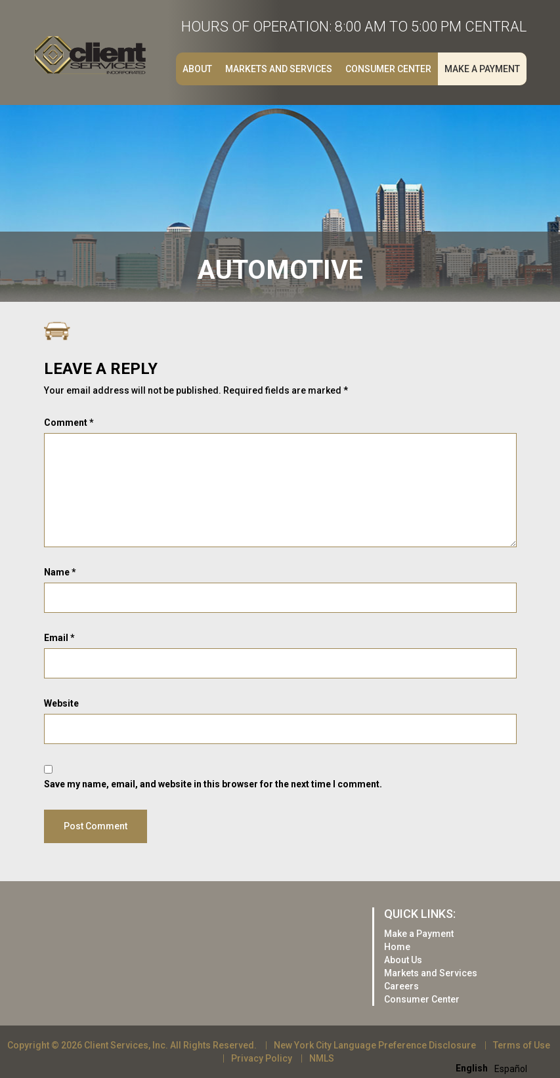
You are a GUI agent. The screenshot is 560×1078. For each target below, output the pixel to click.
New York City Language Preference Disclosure (375, 1045)
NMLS (321, 1058)
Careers (401, 986)
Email (59, 637)
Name (60, 572)
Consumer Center (388, 69)
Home (397, 947)
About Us (403, 960)
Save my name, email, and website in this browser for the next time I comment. (213, 784)
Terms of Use (521, 1045)
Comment (69, 422)
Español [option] (510, 1069)
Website (61, 703)
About (197, 69)
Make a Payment (482, 69)
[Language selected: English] (495, 1068)
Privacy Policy (261, 1058)
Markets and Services (278, 69)
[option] (511, 1068)
